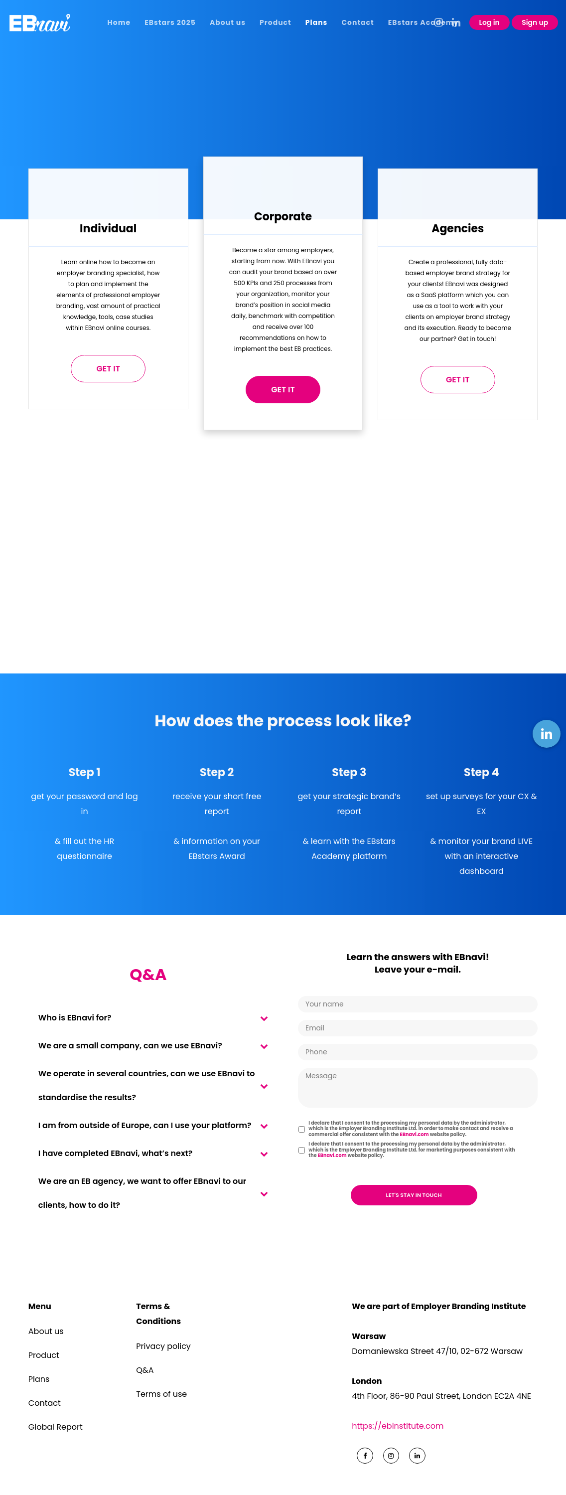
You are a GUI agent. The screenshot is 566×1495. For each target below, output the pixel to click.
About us (46, 1331)
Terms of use (161, 1394)
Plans (39, 1379)
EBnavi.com (414, 1134)
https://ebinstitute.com (397, 1426)
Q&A (144, 1370)
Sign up (535, 22)
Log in (489, 22)
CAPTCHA (317, 1170)
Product (43, 1355)
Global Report (55, 1427)
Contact (44, 1403)
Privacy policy (163, 1346)
